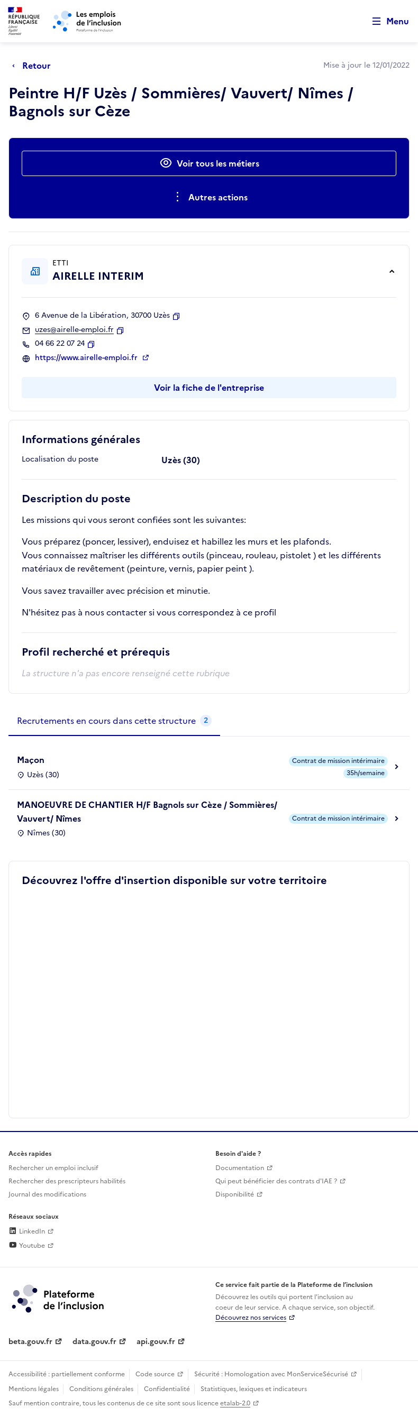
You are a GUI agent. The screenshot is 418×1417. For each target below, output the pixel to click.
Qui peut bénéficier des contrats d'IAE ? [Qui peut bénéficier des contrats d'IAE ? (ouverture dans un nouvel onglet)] (276, 1181)
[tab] (114, 721)
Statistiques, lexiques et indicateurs (254, 1389)
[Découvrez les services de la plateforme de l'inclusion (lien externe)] (58, 1298)
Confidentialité (167, 1389)
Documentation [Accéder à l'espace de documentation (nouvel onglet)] (239, 1168)
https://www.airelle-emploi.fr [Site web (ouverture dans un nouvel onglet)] (87, 358)
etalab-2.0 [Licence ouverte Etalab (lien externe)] (235, 1403)
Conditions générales (101, 1389)
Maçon (30, 759)
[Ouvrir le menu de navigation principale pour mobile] (386, 21)
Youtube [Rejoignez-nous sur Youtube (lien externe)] (26, 1245)
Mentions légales (33, 1389)
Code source (155, 1374)
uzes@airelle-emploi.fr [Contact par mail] (74, 330)
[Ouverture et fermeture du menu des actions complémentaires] (209, 197)
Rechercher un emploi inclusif (53, 1168)
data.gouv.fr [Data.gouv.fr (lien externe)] (94, 1341)
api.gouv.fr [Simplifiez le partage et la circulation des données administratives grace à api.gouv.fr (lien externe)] (156, 1341)
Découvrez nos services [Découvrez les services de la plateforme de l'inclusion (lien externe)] (250, 1317)
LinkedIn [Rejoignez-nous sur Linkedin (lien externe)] (26, 1231)
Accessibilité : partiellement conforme (66, 1374)
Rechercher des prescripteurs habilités (66, 1181)
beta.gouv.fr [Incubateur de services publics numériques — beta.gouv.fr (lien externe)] (30, 1341)
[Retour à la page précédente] (34, 65)
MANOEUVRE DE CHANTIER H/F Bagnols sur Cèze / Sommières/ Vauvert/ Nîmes (147, 811)
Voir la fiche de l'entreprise (209, 387)
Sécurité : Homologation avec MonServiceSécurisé (271, 1374)
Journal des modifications (47, 1194)
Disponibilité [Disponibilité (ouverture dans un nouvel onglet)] (234, 1194)
